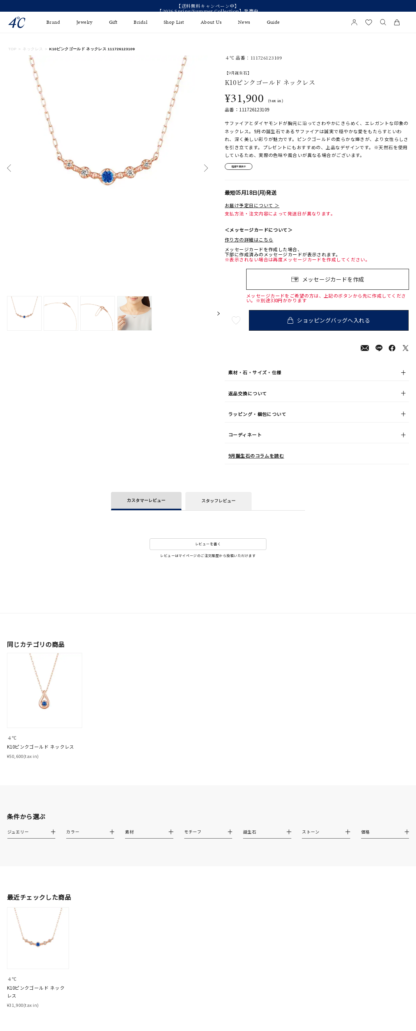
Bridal (140, 22)
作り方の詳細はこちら (249, 242)
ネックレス (33, 49)
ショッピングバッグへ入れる (330, 323)
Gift (113, 22)
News (244, 22)
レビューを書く (208, 546)
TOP (12, 49)
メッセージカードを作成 (333, 282)
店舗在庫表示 (244, 167)
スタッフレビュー (218, 503)
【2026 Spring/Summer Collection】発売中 (207, 11)
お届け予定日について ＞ (252, 207)
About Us (211, 22)
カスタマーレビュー (146, 503)
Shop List (174, 22)
